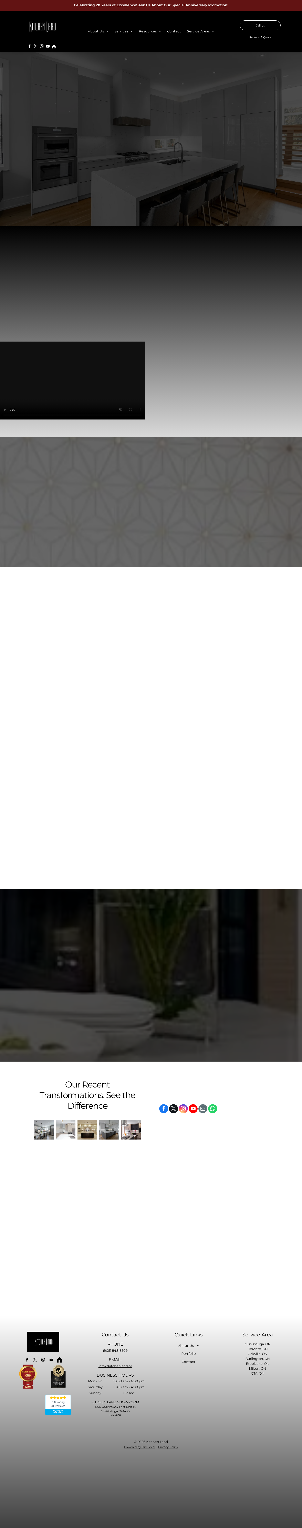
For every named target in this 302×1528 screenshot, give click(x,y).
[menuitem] (98, 31)
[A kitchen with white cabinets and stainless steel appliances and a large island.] (44, 1130)
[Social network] (54, 47)
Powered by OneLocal (139, 1447)
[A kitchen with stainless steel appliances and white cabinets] (65, 1130)
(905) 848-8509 (115, 1351)
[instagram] (41, 47)
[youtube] (48, 47)
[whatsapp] (212, 1109)
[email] (202, 1109)
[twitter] (35, 47)
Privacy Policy (168, 1447)
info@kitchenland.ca (115, 1366)
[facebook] (29, 47)
